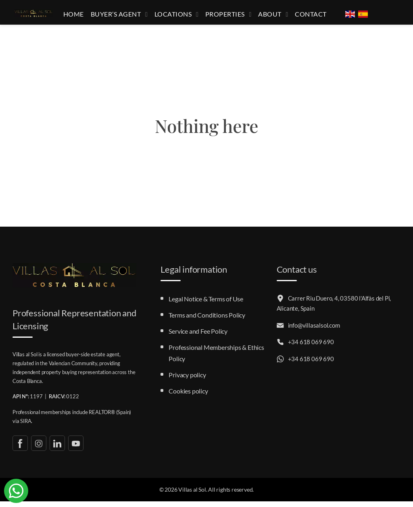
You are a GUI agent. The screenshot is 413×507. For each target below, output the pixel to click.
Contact (312, 17)
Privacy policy (187, 380)
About (274, 17)
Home (88, 17)
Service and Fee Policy (198, 337)
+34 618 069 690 (305, 347)
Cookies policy (188, 396)
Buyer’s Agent (129, 17)
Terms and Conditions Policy (207, 320)
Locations (183, 17)
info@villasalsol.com (308, 330)
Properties (232, 17)
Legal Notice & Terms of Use (206, 304)
